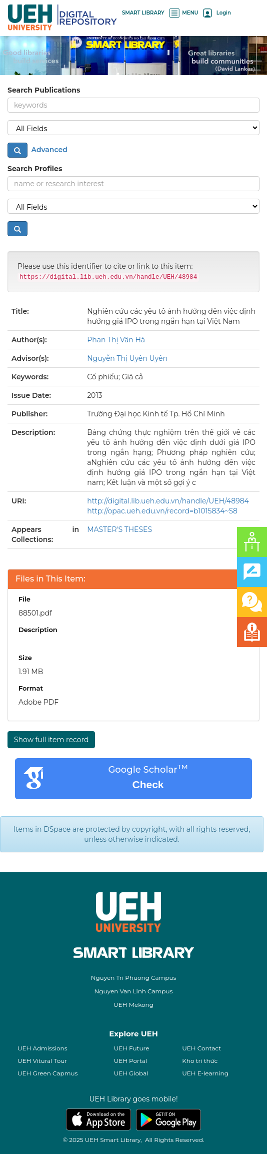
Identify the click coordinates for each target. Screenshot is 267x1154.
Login (216, 13)
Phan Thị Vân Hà (116, 339)
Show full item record (51, 739)
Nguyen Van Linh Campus (133, 991)
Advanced (49, 149)
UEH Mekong (134, 1004)
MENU (184, 13)
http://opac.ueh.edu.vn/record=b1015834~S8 (162, 510)
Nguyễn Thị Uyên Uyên (127, 358)
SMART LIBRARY (143, 13)
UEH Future (132, 1048)
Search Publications (44, 90)
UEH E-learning (205, 1073)
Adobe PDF (38, 702)
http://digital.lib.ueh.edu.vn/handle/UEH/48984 (168, 500)
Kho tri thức (200, 1060)
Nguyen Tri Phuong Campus (133, 977)
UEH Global (131, 1073)
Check (148, 784)
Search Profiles (35, 168)
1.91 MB (30, 671)
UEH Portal (130, 1060)
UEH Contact (201, 1048)
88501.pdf (35, 613)
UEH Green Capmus (48, 1073)
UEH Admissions (43, 1048)
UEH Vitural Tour (42, 1060)
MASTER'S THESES (119, 529)
